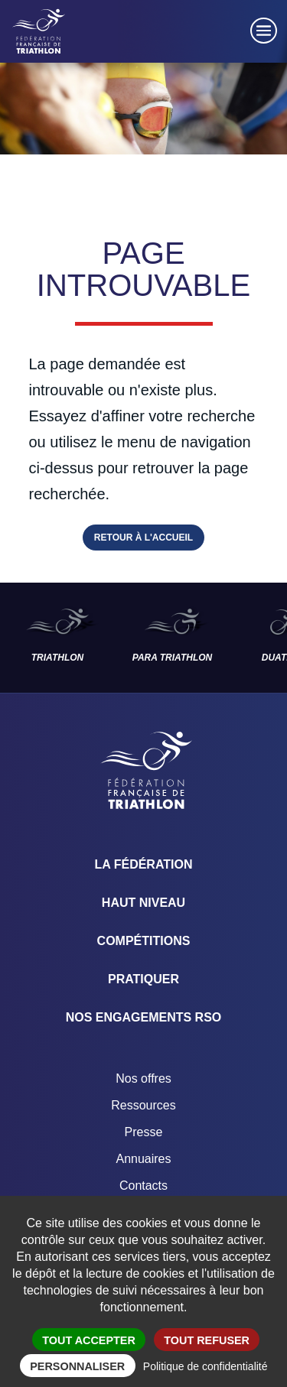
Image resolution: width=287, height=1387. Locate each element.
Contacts (143, 1185)
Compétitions (144, 940)
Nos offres (143, 1078)
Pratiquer (143, 979)
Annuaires (143, 1158)
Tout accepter (88, 1340)
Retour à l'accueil (143, 537)
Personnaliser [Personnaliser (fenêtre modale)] (77, 1366)
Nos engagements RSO (144, 1017)
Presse (144, 1132)
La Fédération (144, 864)
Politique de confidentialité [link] (205, 1366)
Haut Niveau (143, 902)
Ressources (143, 1105)
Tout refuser (206, 1340)
